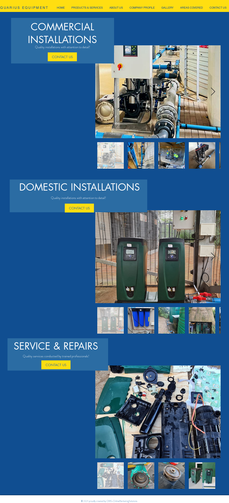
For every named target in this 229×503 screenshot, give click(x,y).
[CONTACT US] (62, 56)
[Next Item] (213, 92)
